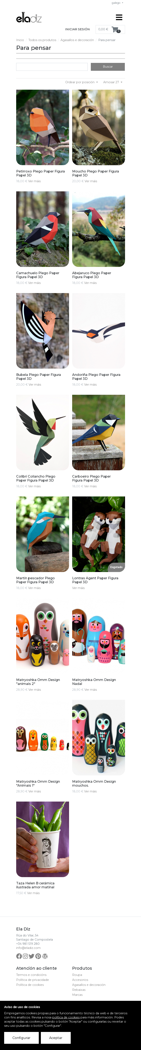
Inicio (20, 40)
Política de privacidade (32, 980)
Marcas (77, 995)
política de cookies (66, 1017)
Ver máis (34, 181)
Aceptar (55, 1038)
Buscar (108, 66)
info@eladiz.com (28, 948)
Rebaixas (78, 990)
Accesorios (80, 980)
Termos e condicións (31, 975)
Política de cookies (30, 985)
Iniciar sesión (77, 29)
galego (116, 2)
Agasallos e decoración (77, 40)
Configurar (21, 1038)
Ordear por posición (80, 82)
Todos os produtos (42, 40)
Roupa (77, 975)
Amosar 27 (111, 82)
